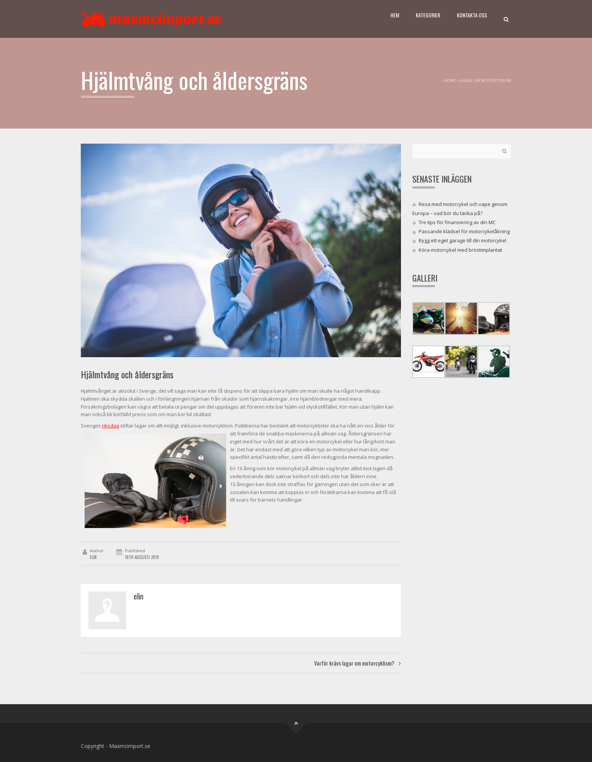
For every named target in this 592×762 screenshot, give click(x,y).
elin (93, 557)
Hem (394, 15)
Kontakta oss (472, 15)
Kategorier (428, 15)
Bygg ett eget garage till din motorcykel (462, 240)
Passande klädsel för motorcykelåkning (464, 231)
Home (450, 80)
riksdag (110, 425)
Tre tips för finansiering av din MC (457, 222)
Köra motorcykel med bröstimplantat (460, 249)
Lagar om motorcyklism (485, 80)
